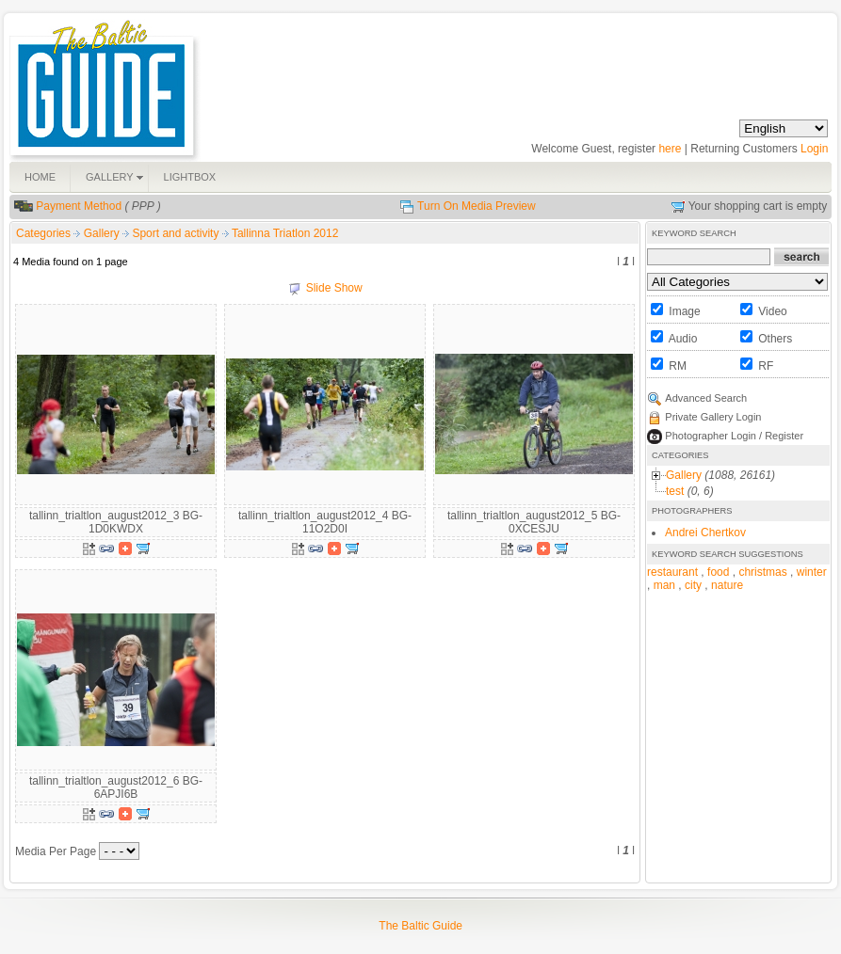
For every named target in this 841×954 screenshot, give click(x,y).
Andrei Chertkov (705, 532)
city (693, 585)
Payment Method (78, 206)
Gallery (103, 233)
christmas (762, 572)
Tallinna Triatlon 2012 (285, 233)
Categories (43, 233)
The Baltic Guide (420, 925)
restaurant (672, 572)
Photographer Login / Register (734, 435)
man (664, 585)
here (669, 148)
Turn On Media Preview (476, 206)
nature (727, 585)
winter (812, 572)
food (718, 572)
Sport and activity (176, 233)
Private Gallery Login (713, 416)
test (675, 491)
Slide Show (334, 287)
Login (814, 148)
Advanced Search (706, 398)
